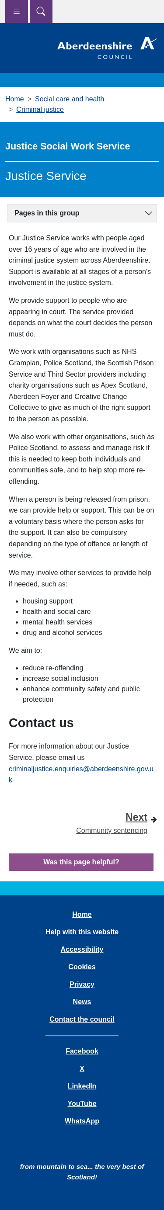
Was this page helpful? (81, 862)
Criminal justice (39, 109)
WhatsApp (82, 1121)
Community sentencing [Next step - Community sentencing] (111, 821)
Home (14, 99)
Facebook (82, 1051)
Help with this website (82, 932)
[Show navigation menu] (16, 11)
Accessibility (82, 949)
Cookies (81, 967)
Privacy (82, 984)
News (82, 1001)
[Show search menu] (41, 11)
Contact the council (81, 1019)
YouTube (81, 1103)
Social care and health (69, 99)
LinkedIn (82, 1086)
